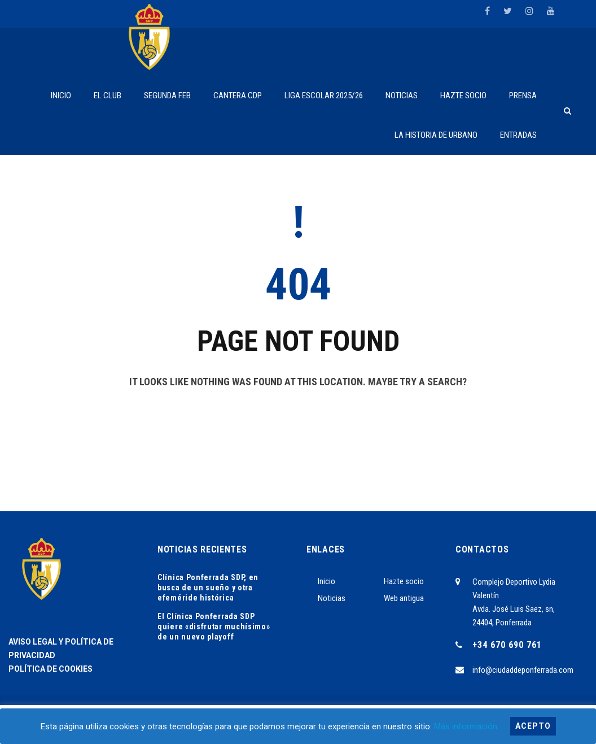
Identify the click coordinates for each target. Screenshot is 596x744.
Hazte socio (404, 581)
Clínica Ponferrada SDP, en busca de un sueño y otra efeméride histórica (207, 587)
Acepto (533, 725)
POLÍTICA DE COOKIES (50, 668)
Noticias (331, 598)
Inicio (326, 581)
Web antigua (404, 598)
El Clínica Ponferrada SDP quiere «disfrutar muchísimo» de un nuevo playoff (213, 626)
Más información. (466, 726)
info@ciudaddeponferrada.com (522, 670)
